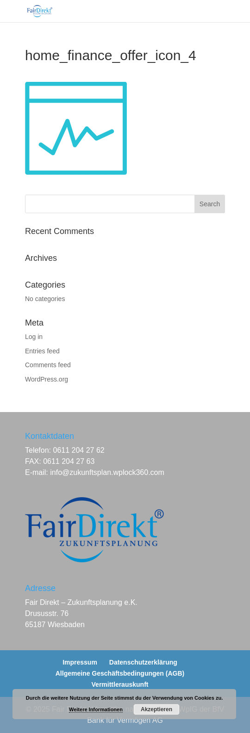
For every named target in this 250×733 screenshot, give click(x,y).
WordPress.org (46, 379)
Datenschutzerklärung (143, 662)
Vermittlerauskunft (120, 684)
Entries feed (42, 351)
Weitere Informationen (96, 709)
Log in (34, 336)
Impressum (79, 662)
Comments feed (48, 365)
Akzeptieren (156, 709)
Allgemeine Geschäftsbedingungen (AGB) (120, 673)
